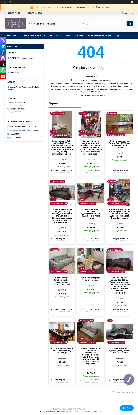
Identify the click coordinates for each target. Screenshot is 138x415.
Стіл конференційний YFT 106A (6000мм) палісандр (62, 350)
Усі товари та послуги (122, 392)
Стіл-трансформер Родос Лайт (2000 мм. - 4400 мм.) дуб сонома (119, 144)
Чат (126, 408)
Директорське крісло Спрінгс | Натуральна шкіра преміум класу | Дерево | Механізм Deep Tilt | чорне (119, 213)
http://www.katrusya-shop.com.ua (23, 126)
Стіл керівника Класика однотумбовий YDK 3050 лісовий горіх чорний (91, 213)
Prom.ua (82, 409)
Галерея (79, 35)
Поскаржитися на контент (70, 411)
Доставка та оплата (59, 35)
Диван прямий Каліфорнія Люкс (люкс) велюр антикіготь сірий (62, 281)
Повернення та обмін (99, 35)
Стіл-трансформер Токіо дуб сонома (90, 279)
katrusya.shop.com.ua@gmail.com (24, 130)
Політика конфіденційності (91, 411)
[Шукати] (130, 23)
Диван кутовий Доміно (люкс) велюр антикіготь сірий (119, 350)
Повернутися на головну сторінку (91, 95)
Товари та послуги (31, 35)
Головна (11, 35)
